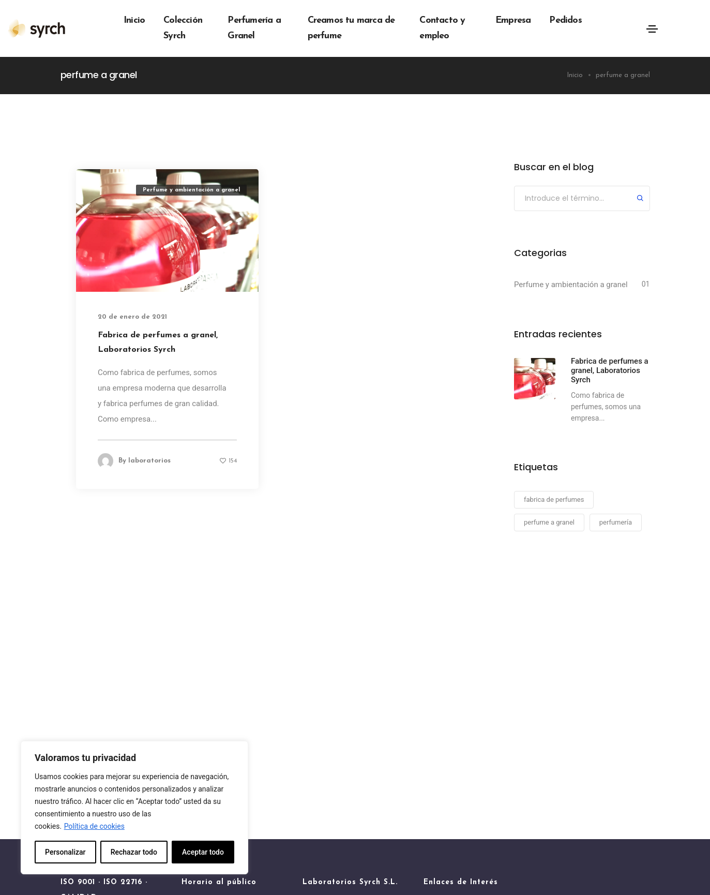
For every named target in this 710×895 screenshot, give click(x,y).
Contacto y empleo (442, 28)
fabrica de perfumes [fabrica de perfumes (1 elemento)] (554, 499)
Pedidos (565, 20)
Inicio (134, 20)
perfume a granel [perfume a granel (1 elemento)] (549, 522)
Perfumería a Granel (254, 28)
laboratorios (149, 460)
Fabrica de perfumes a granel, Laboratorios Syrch (158, 342)
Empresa (513, 20)
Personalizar (65, 852)
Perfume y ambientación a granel (191, 190)
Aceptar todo (203, 852)
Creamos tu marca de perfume (351, 28)
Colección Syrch (182, 28)
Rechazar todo (134, 852)
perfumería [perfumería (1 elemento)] (615, 522)
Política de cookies (94, 826)
